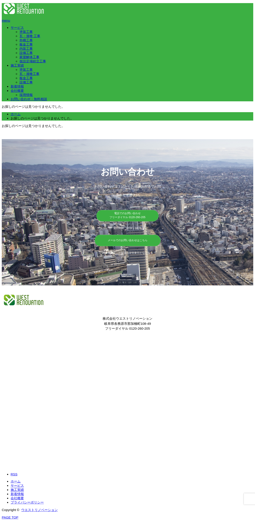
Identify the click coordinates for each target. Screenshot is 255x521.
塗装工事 (26, 32)
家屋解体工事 (29, 57)
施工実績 (17, 65)
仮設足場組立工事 (32, 61)
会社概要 (17, 90)
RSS (14, 474)
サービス (17, 27)
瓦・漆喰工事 (29, 74)
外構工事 (26, 40)
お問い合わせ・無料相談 (29, 99)
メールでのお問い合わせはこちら (128, 240)
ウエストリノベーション (39, 510)
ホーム (16, 481)
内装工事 (26, 48)
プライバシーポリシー (27, 502)
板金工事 (26, 44)
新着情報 (17, 86)
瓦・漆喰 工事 (29, 36)
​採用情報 (26, 95)
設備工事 (26, 53)
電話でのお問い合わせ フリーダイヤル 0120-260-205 (127, 215)
